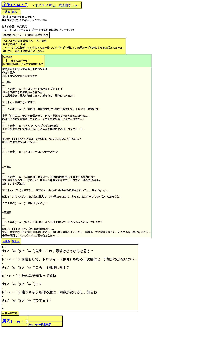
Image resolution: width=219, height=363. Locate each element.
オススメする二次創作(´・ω (56, 5)
